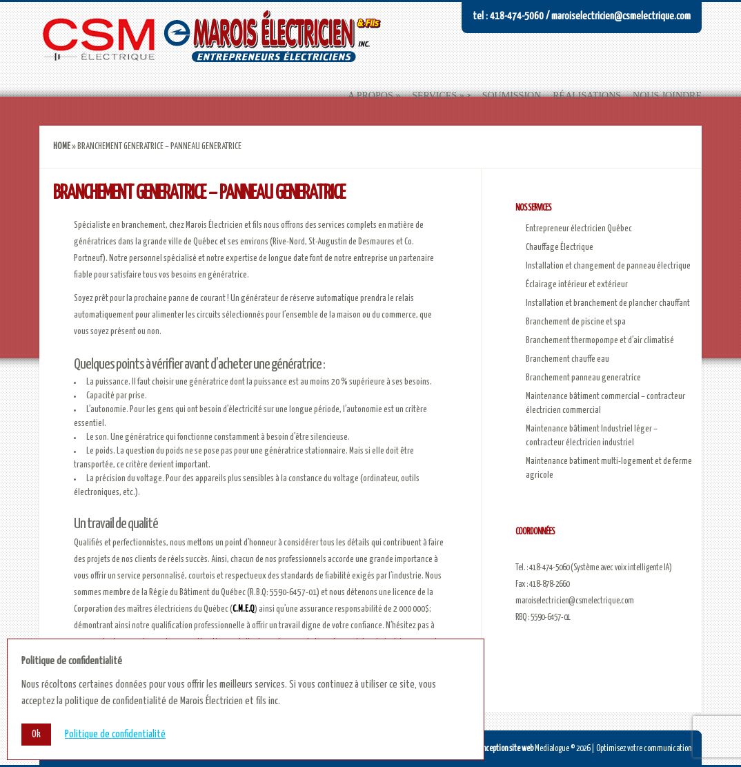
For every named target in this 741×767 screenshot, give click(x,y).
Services (434, 95)
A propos (370, 95)
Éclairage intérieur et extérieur (577, 284)
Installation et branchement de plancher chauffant (608, 303)
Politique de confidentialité (115, 734)
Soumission (512, 95)
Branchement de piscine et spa (576, 322)
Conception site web (504, 748)
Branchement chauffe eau (567, 359)
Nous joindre (667, 95)
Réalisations (587, 95)
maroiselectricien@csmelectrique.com (574, 600)
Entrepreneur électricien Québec (579, 228)
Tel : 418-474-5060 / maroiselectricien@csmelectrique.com (582, 16)
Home (61, 146)
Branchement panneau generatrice (583, 377)
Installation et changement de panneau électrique (608, 266)
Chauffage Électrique (559, 247)
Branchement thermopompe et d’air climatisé (600, 340)
